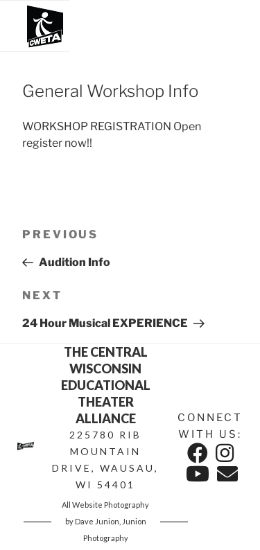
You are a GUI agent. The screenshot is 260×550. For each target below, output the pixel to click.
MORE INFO (131, 182)
